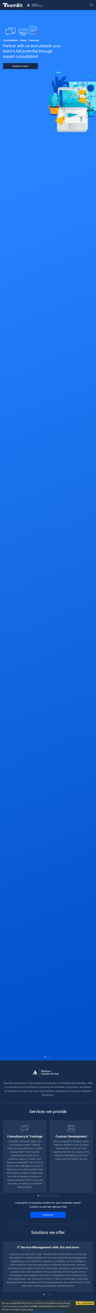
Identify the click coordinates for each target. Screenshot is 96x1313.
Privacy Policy (26, 1309)
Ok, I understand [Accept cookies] (85, 1303)
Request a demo (20, 66)
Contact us (48, 1215)
